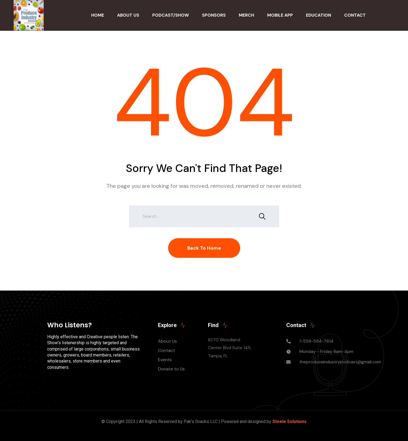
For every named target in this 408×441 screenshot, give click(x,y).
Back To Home (204, 248)
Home (97, 15)
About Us (128, 15)
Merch (246, 15)
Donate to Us (171, 369)
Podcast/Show (170, 15)
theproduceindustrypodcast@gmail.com (340, 362)
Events (165, 360)
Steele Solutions (289, 421)
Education (318, 15)
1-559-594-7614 (316, 341)
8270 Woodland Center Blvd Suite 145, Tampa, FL (229, 348)
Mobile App (280, 15)
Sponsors (214, 15)
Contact (355, 15)
